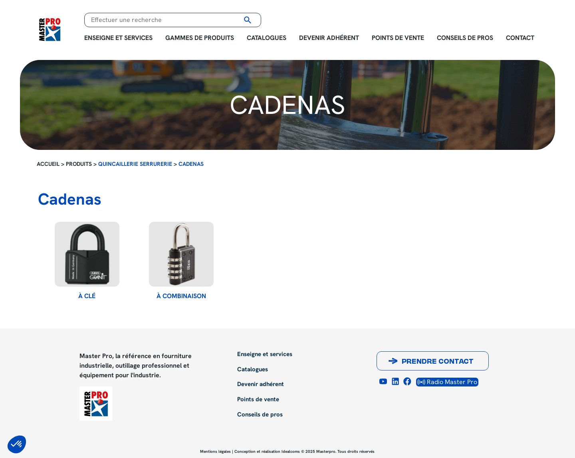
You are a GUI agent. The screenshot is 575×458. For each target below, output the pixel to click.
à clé (86, 296)
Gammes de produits (199, 38)
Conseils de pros (465, 38)
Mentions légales (215, 451)
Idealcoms (291, 451)
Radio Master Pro (447, 382)
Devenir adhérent (329, 38)
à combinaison (181, 296)
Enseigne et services (118, 38)
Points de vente (398, 38)
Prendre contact (438, 362)
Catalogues (266, 38)
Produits (79, 163)
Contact (520, 38)
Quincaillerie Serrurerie (135, 163)
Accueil (48, 163)
